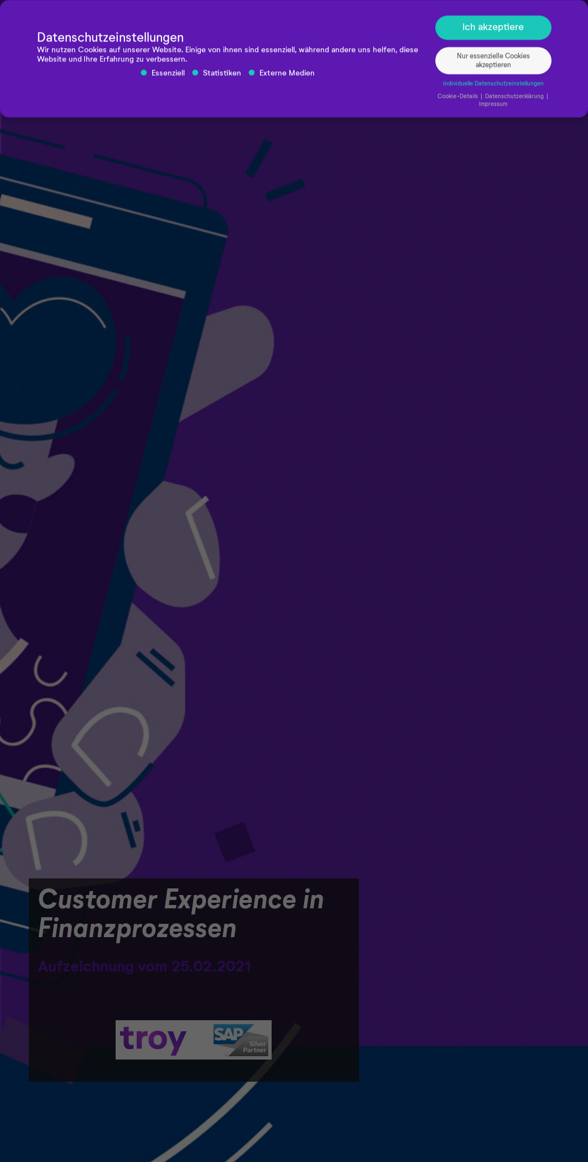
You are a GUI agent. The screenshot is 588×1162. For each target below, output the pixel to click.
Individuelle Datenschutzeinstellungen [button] (493, 87)
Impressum (493, 107)
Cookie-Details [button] (459, 100)
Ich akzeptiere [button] (493, 30)
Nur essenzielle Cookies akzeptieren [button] (493, 63)
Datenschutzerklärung (515, 100)
